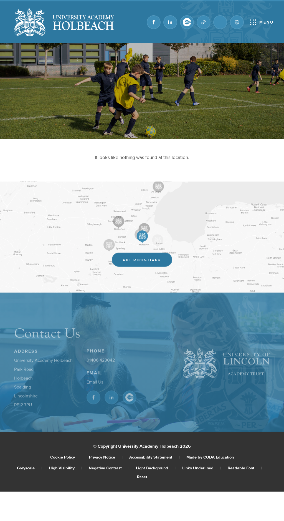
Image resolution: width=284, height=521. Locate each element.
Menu (266, 22)
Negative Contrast (109, 468)
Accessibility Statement (154, 457)
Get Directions (147, 261)
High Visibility (65, 468)
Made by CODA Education (210, 457)
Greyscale (29, 468)
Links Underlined (201, 468)
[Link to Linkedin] (170, 22)
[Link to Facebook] (154, 22)
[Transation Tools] (237, 22)
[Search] (220, 22)
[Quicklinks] (204, 22)
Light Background (156, 468)
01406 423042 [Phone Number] (101, 361)
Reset (142, 477)
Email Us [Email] (95, 383)
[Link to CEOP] (187, 22)
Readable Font (245, 468)
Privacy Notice (106, 457)
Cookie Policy (66, 457)
